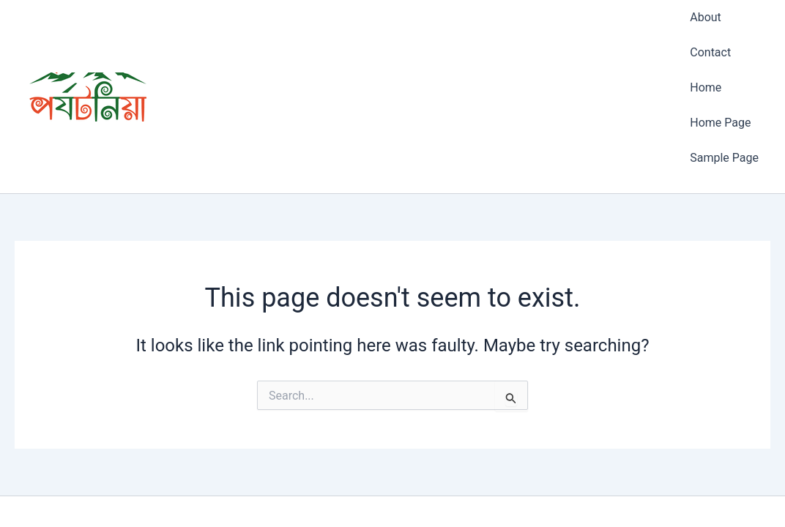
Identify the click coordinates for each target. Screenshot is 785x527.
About (705, 9)
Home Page (720, 67)
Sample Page (724, 87)
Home (705, 48)
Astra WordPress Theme (474, 490)
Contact (710, 28)
